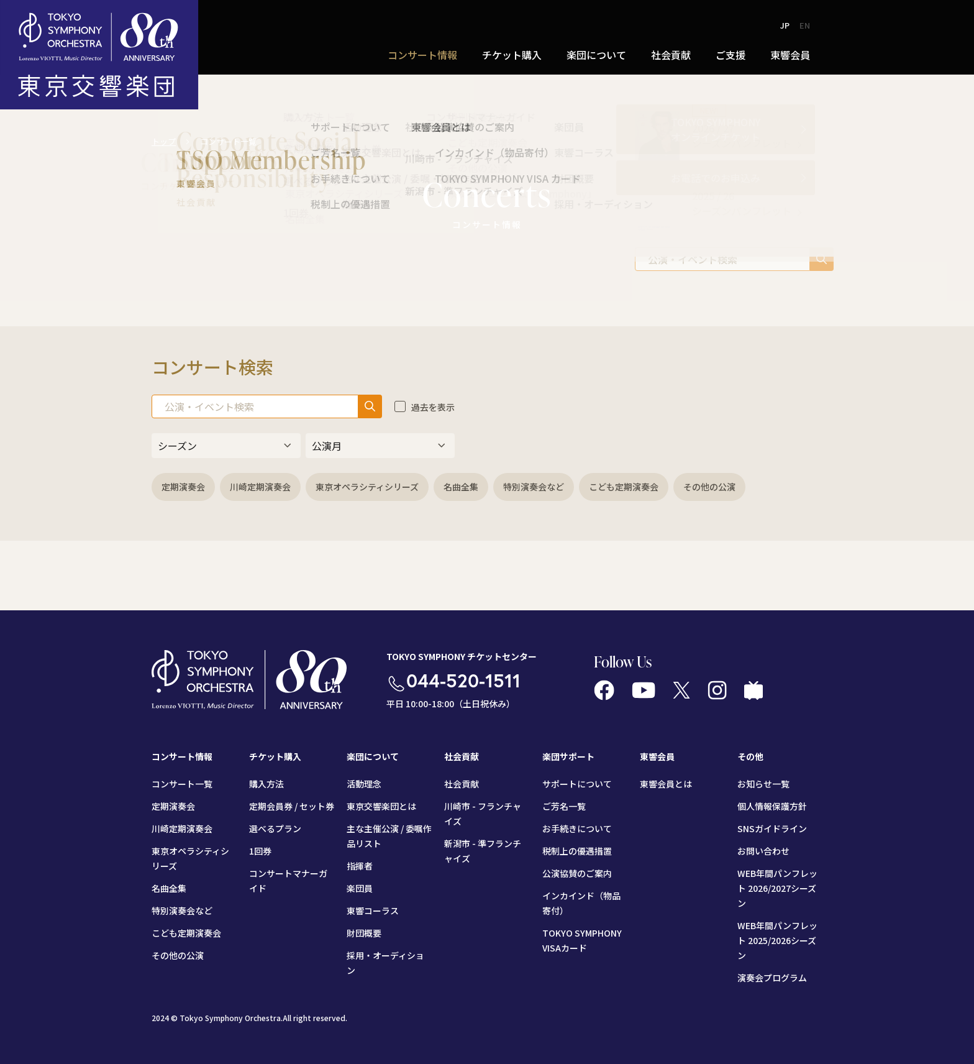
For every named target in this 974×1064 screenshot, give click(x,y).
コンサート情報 (422, 54)
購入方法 (266, 783)
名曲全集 (461, 486)
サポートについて (577, 783)
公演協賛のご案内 (577, 873)
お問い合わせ (763, 851)
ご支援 (730, 54)
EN (804, 25)
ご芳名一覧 (564, 806)
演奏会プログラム (772, 977)
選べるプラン (275, 828)
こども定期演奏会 (623, 486)
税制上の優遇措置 (577, 851)
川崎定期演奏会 (260, 486)
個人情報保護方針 (772, 806)
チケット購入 (512, 54)
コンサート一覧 (182, 783)
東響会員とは (666, 783)
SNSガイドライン (772, 828)
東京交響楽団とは (381, 806)
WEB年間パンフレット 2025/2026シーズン (777, 940)
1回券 (260, 851)
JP (785, 25)
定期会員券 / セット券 (291, 806)
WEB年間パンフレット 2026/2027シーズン (777, 888)
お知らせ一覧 (763, 783)
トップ (164, 141)
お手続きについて (577, 828)
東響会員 (790, 54)
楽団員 (360, 888)
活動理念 (364, 783)
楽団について (596, 54)
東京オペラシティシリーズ (367, 486)
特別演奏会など (533, 486)
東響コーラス (373, 910)
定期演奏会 (183, 486)
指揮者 (360, 866)
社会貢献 (671, 54)
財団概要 (364, 933)
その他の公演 (709, 486)
